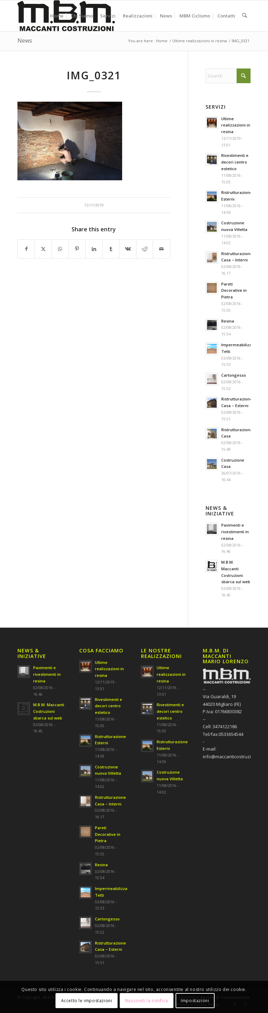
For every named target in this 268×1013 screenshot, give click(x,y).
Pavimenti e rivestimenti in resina (235, 531)
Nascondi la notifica (146, 1001)
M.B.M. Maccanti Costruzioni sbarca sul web (48, 711)
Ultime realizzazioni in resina (235, 125)
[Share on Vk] (127, 249)
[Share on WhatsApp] (60, 249)
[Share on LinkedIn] (94, 249)
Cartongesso (233, 375)
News (24, 40)
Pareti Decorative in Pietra (234, 290)
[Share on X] (43, 249)
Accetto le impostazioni (86, 1001)
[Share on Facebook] (26, 249)
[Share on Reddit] (144, 249)
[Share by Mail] (161, 249)
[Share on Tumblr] (111, 249)
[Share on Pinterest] (77, 249)
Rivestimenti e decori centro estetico (234, 162)
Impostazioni (195, 1001)
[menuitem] (57, 15)
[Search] (245, 15)
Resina (227, 321)
